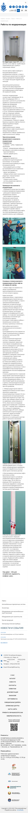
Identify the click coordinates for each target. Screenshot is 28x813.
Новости (12, 682)
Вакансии (12, 695)
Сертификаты (12, 699)
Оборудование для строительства (12, 617)
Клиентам (12, 689)
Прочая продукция (7, 620)
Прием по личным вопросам (12, 712)
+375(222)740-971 (21, 661)
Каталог (8, 18)
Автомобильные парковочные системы (13, 604)
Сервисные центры (12, 705)
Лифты (13, 18)
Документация (12, 692)
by (22, 10)
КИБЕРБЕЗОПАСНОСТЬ (14, 716)
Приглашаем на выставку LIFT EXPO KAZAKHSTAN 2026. (14, 639)
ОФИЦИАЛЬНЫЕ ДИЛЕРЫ (12, 702)
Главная (3, 18)
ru (18, 10)
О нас (12, 675)
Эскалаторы (5, 608)
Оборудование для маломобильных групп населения (12, 612)
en (26, 10)
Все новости (4, 642)
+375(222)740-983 (11, 661)
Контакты (12, 685)
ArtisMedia (20, 810)
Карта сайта (12, 709)
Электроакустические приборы (11, 624)
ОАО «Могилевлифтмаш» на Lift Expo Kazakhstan (12, 634)
